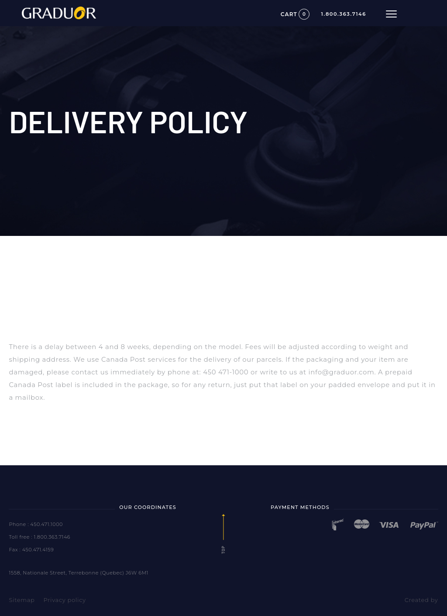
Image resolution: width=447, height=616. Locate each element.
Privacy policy (65, 599)
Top (223, 534)
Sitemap (21, 599)
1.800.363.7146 (344, 14)
